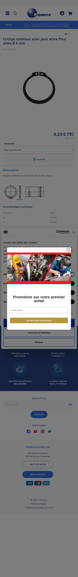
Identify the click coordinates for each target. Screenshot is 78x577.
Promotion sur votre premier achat (39, 299)
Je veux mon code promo (39, 320)
